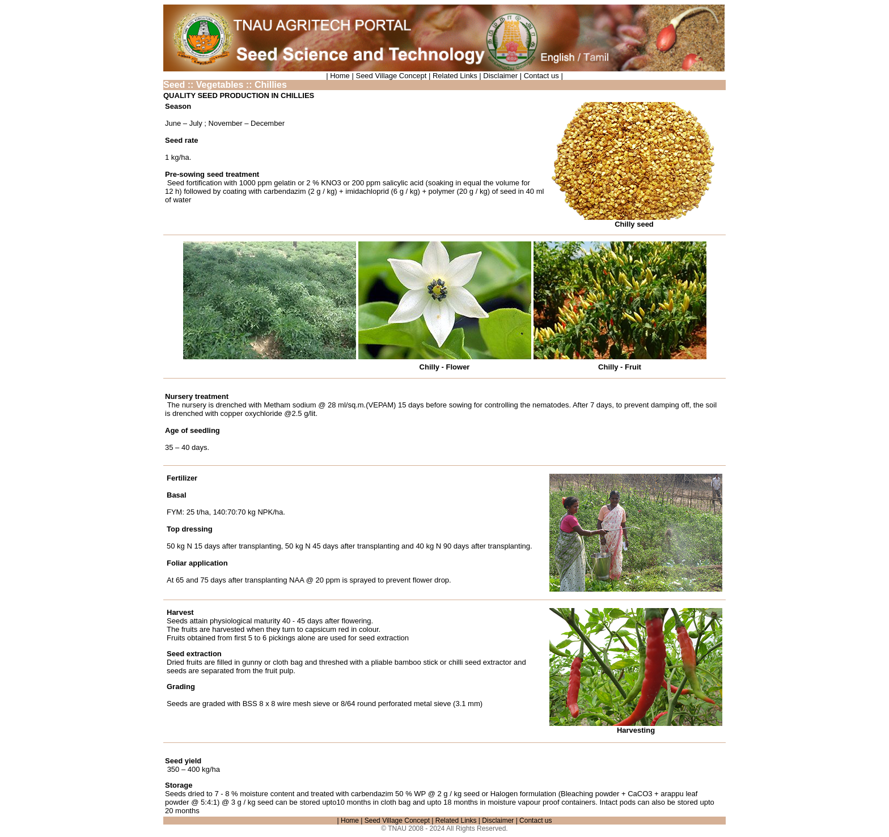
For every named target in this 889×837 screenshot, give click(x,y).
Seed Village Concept (390, 75)
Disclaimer (501, 75)
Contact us (542, 75)
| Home (339, 75)
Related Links (453, 75)
